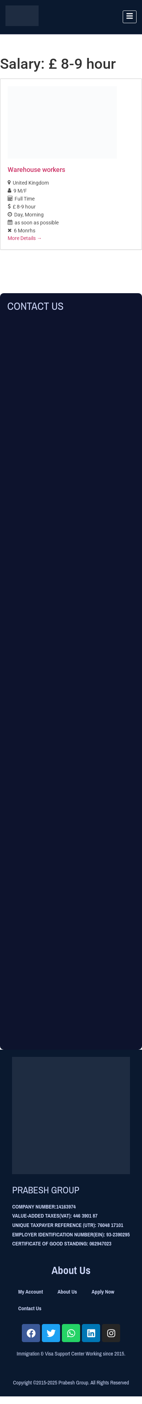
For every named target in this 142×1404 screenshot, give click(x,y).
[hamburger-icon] (130, 16)
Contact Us (30, 1308)
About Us (67, 1292)
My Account (30, 1292)
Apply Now (103, 1292)
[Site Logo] (22, 24)
